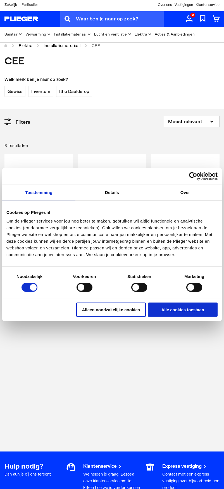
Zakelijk (10, 5)
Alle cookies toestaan (182, 309)
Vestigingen (184, 5)
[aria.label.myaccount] (189, 19)
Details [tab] (112, 192)
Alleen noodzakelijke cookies (111, 309)
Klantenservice (208, 5)
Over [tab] (185, 192)
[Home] (6, 46)
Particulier (30, 5)
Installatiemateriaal (62, 45)
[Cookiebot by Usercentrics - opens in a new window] (193, 176)
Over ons (165, 5)
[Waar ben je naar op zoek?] (120, 19)
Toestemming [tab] (39, 192)
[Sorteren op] (192, 121)
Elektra (26, 45)
